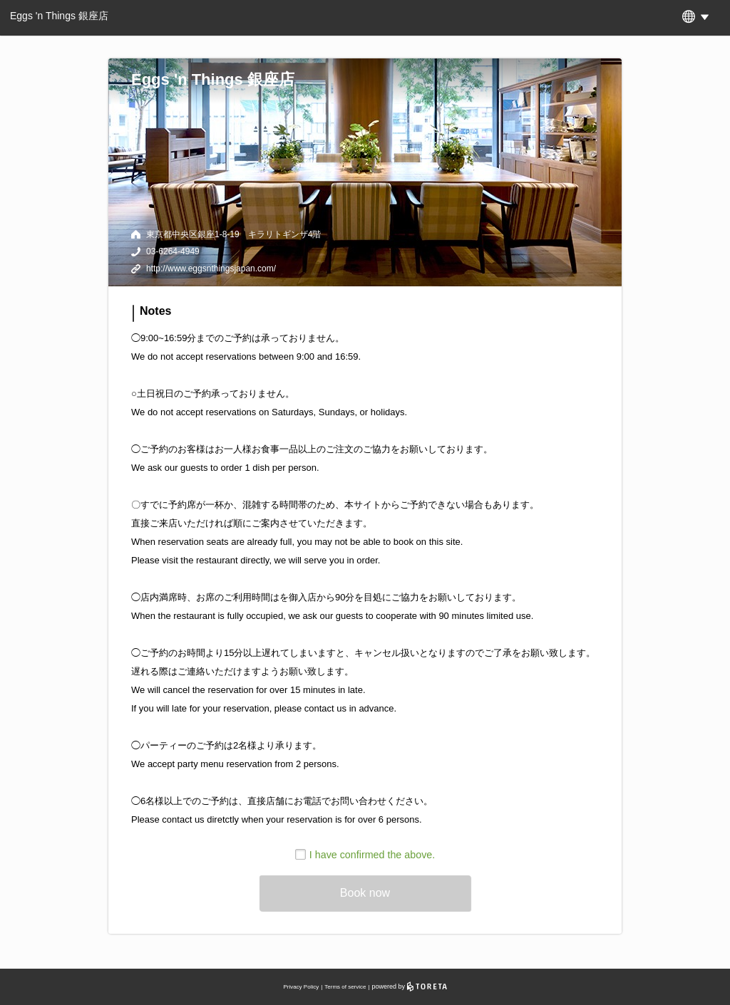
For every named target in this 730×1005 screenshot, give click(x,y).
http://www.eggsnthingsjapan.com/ (211, 269)
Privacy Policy (301, 987)
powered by (409, 986)
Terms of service (345, 987)
